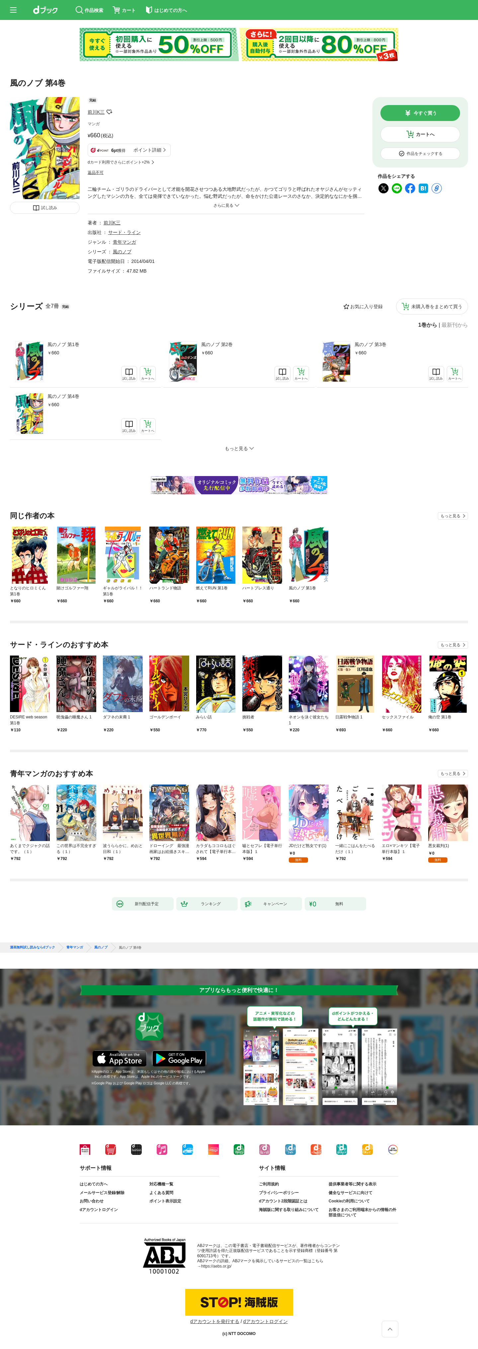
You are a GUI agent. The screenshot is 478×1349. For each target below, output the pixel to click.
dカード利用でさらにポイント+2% (119, 162)
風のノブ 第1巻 (63, 344)
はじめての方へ (94, 1184)
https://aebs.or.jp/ (216, 1266)
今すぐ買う (425, 113)
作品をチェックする (424, 153)
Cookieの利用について (349, 1201)
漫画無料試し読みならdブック (32, 947)
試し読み (49, 207)
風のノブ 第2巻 (217, 344)
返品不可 (96, 172)
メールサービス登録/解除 (102, 1192)
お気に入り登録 (366, 306)
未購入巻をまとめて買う (436, 306)
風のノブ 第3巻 (370, 344)
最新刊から (454, 325)
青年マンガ (124, 242)
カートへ (425, 134)
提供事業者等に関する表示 (352, 1184)
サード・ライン (124, 232)
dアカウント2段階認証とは (283, 1201)
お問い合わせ (92, 1201)
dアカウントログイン (99, 1209)
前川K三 (96, 112)
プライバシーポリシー (279, 1192)
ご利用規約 (269, 1184)
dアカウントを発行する (214, 1321)
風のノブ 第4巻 (63, 396)
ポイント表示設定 (165, 1201)
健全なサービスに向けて (350, 1192)
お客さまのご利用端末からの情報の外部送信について (362, 1212)
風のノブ (122, 251)
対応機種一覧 (161, 1184)
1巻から (427, 325)
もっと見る (450, 516)
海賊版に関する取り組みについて (289, 1209)
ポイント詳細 (147, 150)
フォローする (109, 112)
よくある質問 (161, 1192)
